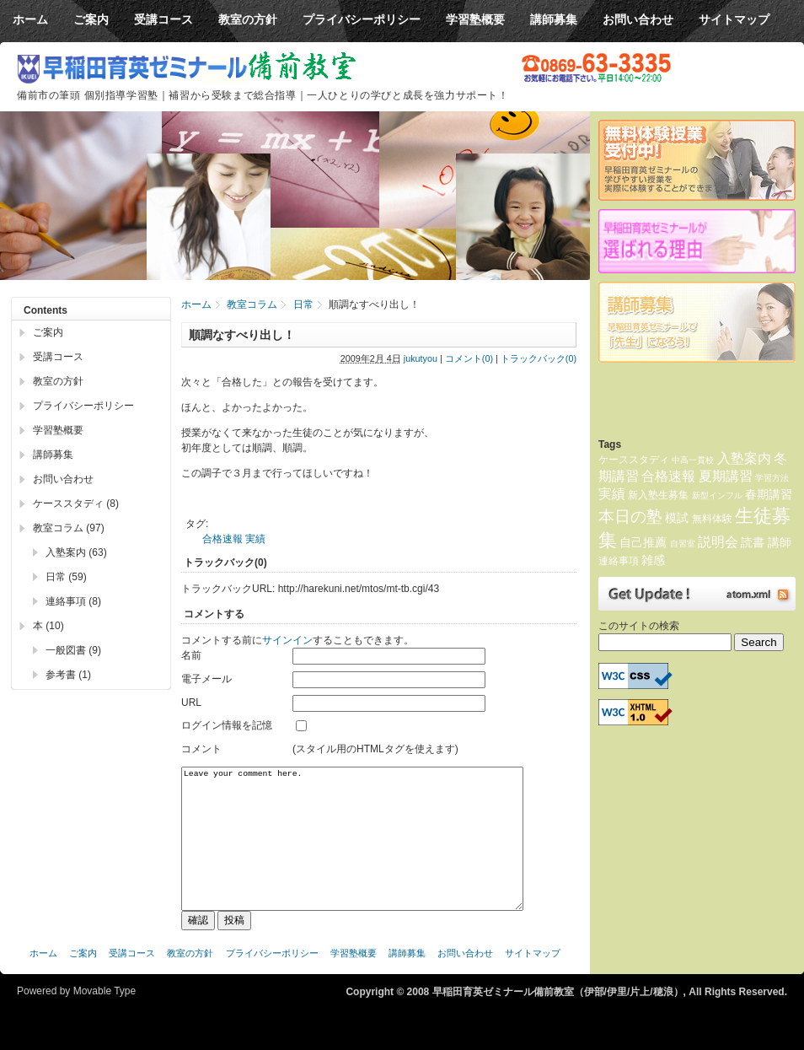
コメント (201, 749)
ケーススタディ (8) (76, 503)
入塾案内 (744, 458)
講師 (779, 542)
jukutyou (420, 358)
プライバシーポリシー (83, 406)
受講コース (58, 357)
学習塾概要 (58, 430)
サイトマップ (532, 978)
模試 (677, 518)
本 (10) (48, 626)
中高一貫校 (693, 460)
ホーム (196, 304)
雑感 (653, 560)
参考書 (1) (68, 675)
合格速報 (222, 539)
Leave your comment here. (352, 851)
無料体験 (712, 519)
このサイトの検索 (638, 626)
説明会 (718, 542)
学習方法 (772, 477)
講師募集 (53, 454)
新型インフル (717, 495)
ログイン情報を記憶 (226, 725)
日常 (303, 304)
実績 (255, 539)
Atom (697, 594)
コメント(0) (469, 358)
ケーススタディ (633, 460)
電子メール (206, 679)
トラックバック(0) (538, 358)
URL (191, 702)
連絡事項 (618, 561)
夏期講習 (726, 476)
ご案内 (48, 332)
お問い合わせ (63, 479)
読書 (752, 542)
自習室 (682, 543)
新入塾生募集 (658, 495)
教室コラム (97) (69, 528)
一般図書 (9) (73, 650)
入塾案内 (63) (76, 552)
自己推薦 (643, 542)
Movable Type (105, 1016)
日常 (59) (66, 577)
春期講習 (768, 494)
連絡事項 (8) (73, 601)
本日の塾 (630, 516)
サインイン (287, 640)
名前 (191, 655)
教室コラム (252, 304)
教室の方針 (58, 381)
